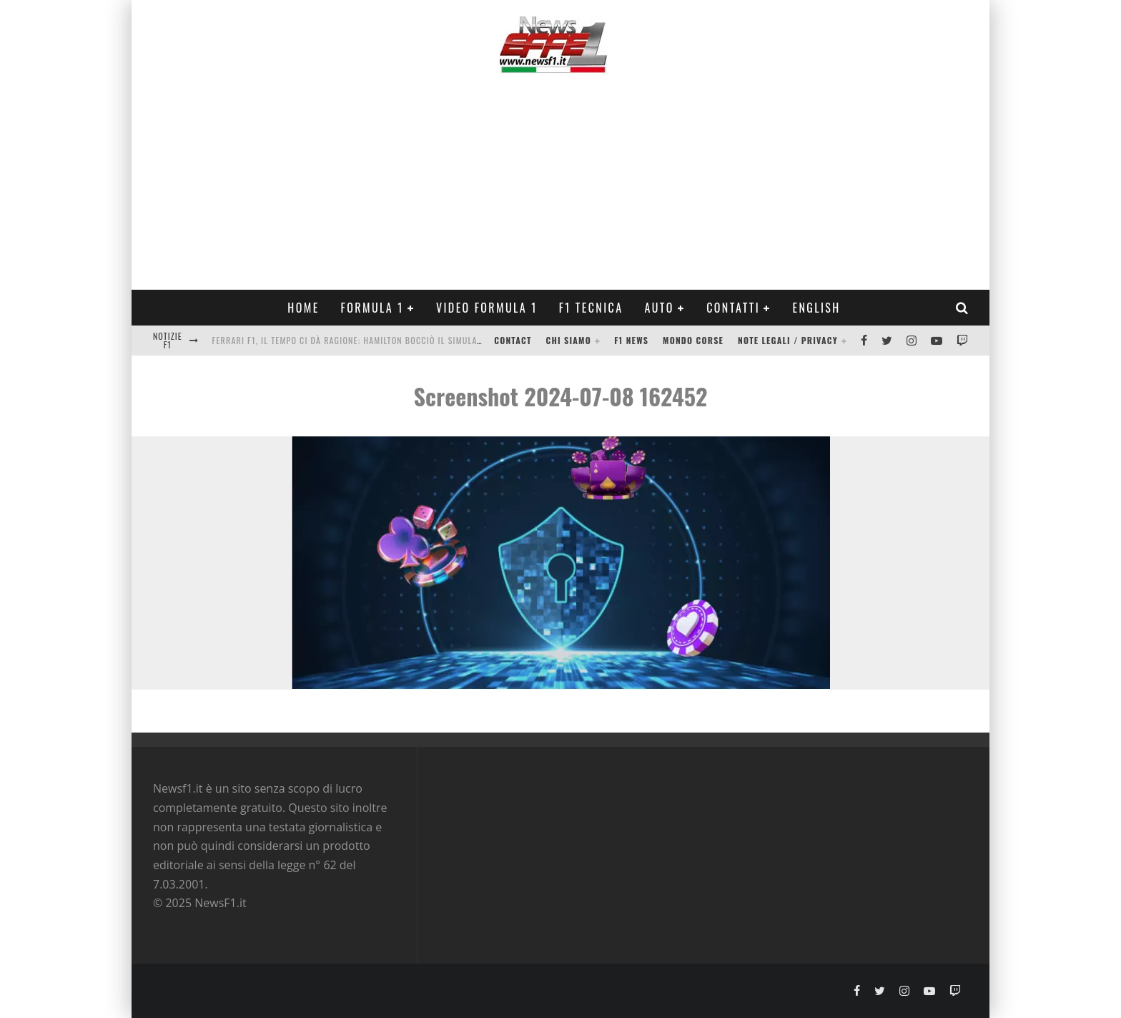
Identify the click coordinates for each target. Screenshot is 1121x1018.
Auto (659, 307)
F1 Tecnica (591, 307)
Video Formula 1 (487, 307)
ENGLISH (816, 307)
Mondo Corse (693, 340)
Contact (512, 340)
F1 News (631, 340)
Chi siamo (568, 340)
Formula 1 (372, 307)
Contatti (733, 307)
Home (303, 307)
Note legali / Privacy (788, 340)
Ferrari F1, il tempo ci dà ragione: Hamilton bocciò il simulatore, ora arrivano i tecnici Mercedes (427, 340)
